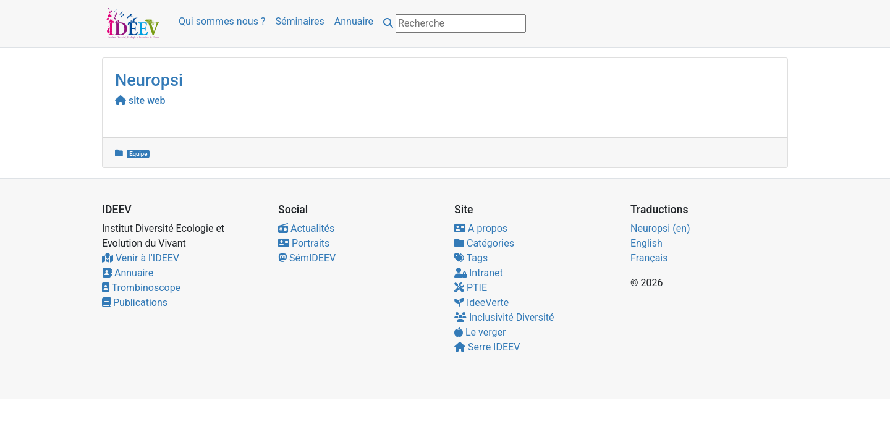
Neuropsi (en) (660, 228)
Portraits (303, 243)
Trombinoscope (141, 288)
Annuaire (353, 21)
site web (140, 100)
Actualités (306, 228)
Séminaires (299, 21)
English (646, 243)
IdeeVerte (481, 302)
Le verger (480, 332)
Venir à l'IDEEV (140, 258)
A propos (480, 228)
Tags (471, 258)
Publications (134, 302)
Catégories (484, 243)
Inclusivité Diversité (504, 317)
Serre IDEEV (487, 347)
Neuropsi (149, 80)
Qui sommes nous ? (222, 21)
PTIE (470, 288)
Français (649, 258)
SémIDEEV (307, 258)
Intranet (478, 273)
